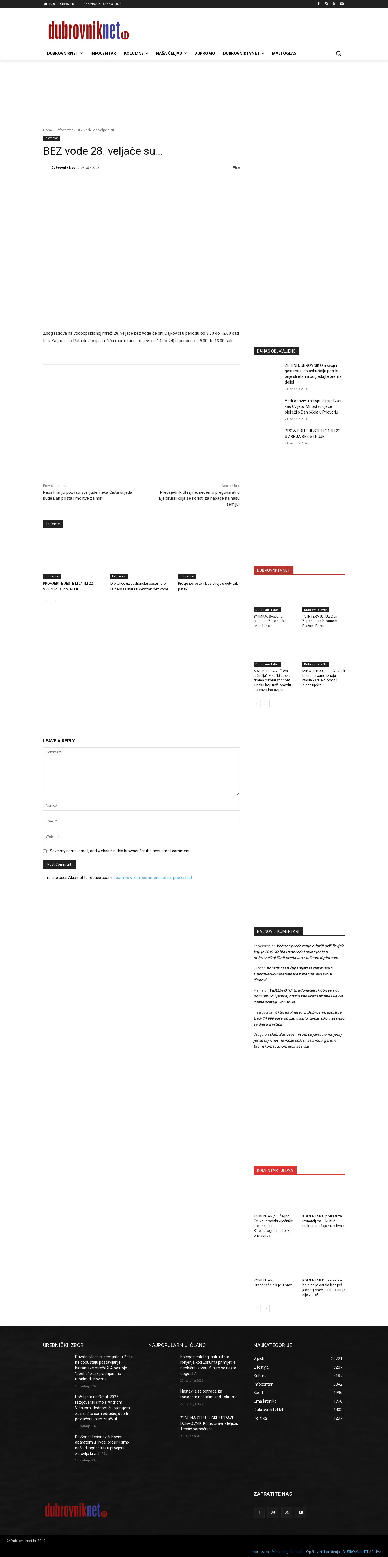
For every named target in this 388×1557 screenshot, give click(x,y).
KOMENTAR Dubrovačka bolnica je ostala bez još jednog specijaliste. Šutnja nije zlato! (323, 1287)
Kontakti (296, 1551)
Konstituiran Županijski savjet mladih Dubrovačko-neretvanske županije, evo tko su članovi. (293, 973)
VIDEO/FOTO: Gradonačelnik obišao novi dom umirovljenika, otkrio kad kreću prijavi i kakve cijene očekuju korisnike (298, 996)
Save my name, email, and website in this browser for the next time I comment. (120, 851)
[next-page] (55, 601)
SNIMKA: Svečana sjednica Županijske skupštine (270, 621)
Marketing (280, 1551)
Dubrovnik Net (63, 167)
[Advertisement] (299, 286)
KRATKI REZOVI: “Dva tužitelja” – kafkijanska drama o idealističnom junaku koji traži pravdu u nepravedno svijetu (274, 680)
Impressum (260, 1551)
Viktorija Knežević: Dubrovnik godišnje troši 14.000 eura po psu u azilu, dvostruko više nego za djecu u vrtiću (299, 1018)
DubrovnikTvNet (267, 610)
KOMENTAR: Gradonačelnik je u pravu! (274, 1282)
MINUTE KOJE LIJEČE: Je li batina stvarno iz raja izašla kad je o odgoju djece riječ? (323, 678)
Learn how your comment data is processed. (153, 877)
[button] (338, 53)
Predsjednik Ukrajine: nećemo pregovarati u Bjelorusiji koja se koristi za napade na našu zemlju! (199, 498)
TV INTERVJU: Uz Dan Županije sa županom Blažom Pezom (319, 621)
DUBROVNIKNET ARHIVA (362, 1551)
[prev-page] (46, 601)
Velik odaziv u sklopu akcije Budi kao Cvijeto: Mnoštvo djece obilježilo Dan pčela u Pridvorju (313, 406)
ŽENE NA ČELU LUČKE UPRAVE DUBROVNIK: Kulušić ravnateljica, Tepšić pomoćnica (209, 1423)
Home (48, 130)
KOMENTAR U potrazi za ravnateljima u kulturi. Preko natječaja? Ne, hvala (323, 1221)
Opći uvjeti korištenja (323, 1551)
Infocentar (65, 130)
